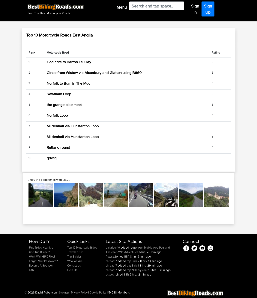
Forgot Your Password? (43, 261)
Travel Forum (75, 252)
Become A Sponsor (41, 265)
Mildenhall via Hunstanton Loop (73, 126)
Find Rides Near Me (41, 247)
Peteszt (110, 256)
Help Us (72, 270)
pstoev (110, 274)
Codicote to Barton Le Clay (69, 62)
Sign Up (208, 9)
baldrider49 (113, 247)
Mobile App (151, 247)
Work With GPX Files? (42, 256)
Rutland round (58, 147)
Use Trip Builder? (39, 252)
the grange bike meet (64, 104)
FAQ (31, 270)
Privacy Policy (79, 292)
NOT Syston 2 (140, 270)
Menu (122, 7)
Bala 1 (135, 265)
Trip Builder (74, 256)
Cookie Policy (98, 292)
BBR (126, 256)
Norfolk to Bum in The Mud (69, 83)
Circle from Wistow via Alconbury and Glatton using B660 (94, 72)
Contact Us (74, 265)
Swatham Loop (59, 94)
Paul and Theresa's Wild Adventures (138, 250)
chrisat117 (112, 261)
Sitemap (64, 292)
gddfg (51, 158)
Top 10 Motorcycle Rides (82, 247)
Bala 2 (135, 261)
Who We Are (74, 261)
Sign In (195, 9)
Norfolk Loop (57, 115)
